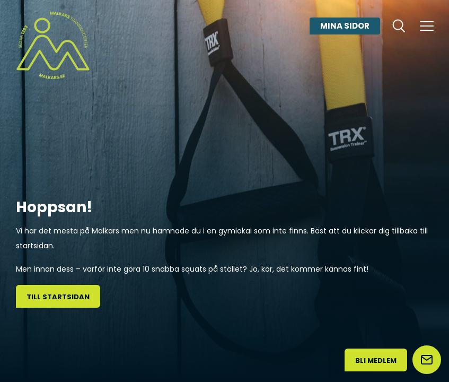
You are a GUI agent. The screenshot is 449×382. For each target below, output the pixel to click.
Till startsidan (58, 297)
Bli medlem (376, 360)
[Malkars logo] (53, 45)
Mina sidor (344, 25)
